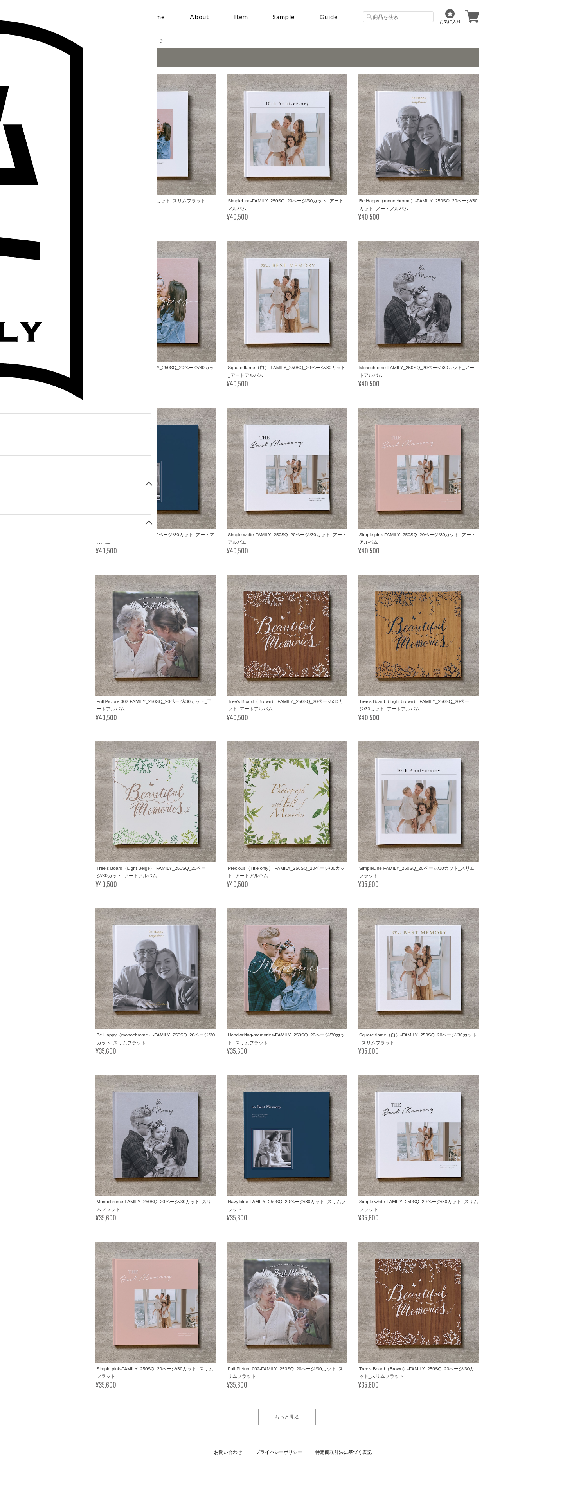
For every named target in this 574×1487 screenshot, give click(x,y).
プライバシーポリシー (279, 1452)
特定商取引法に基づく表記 (343, 1452)
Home (155, 16)
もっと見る (287, 1417)
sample (284, 16)
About (199, 16)
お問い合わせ (228, 1452)
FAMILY (121, 40)
